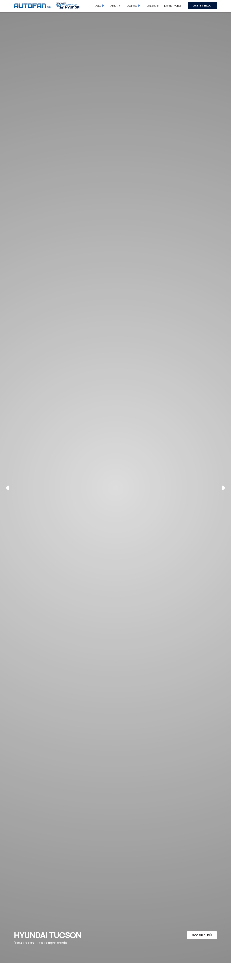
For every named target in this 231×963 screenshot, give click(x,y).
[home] (47, 5)
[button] (100, 5)
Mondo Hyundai (173, 5)
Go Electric (152, 5)
